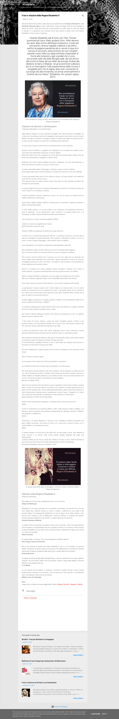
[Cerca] (100, 5)
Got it (104, 714)
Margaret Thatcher (76, 584)
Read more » (78, 655)
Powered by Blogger (60, 706)
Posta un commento (30, 598)
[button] (83, 15)
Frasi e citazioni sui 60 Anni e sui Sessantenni (39, 683)
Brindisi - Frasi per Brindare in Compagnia (38, 639)
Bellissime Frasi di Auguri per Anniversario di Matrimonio (44, 661)
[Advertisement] (95, 39)
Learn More (95, 714)
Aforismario (29, 4)
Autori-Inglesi (30, 591)
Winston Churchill (63, 584)
